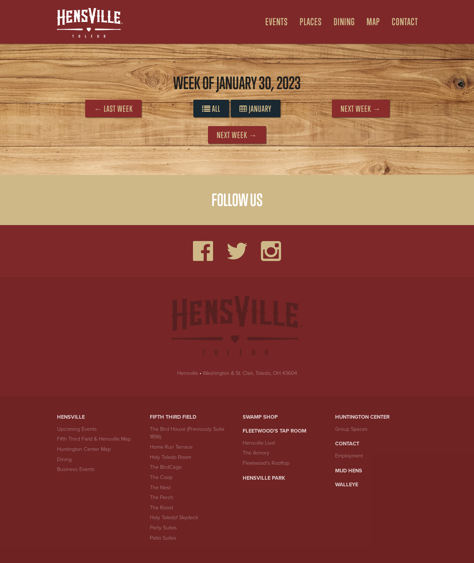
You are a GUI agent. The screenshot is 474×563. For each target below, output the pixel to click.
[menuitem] (273, 22)
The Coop (161, 477)
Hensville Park (264, 478)
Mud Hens (348, 471)
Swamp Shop (260, 417)
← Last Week (113, 109)
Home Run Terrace (171, 447)
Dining (64, 459)
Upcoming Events (77, 429)
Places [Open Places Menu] (311, 21)
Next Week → (361, 109)
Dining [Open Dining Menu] (344, 21)
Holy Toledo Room (170, 457)
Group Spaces (351, 429)
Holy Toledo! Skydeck (174, 517)
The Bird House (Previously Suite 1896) (187, 433)
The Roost (161, 508)
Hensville (187, 373)
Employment (349, 456)
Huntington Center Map (84, 449)
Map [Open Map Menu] (373, 21)
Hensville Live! (259, 443)
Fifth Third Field (173, 417)
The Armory (256, 453)
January (255, 109)
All (211, 109)
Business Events (76, 469)
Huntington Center (362, 417)
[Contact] (402, 22)
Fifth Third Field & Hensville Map (94, 439)
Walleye (346, 485)
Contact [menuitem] (405, 21)
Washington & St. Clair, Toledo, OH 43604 (250, 373)
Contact (347, 444)
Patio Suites (163, 538)
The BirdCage (166, 467)
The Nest (160, 487)
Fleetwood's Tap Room (274, 431)
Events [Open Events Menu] (276, 21)
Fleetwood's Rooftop (266, 463)
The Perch (161, 497)
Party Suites (163, 528)
